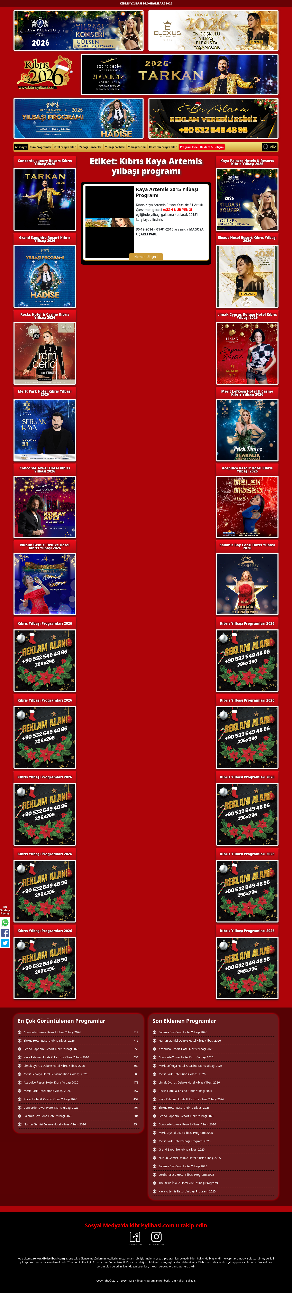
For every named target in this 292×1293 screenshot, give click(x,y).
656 (136, 1049)
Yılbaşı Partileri (115, 147)
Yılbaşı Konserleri (90, 147)
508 (136, 1074)
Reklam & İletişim (212, 147)
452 (136, 1099)
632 (136, 1057)
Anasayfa (21, 147)
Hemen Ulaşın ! (146, 256)
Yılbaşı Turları (137, 147)
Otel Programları (65, 147)
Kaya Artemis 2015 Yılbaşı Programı (167, 192)
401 (136, 1107)
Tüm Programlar (41, 147)
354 (136, 1124)
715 (136, 1040)
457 (136, 1091)
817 (136, 1032)
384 (136, 1116)
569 (136, 1066)
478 (136, 1082)
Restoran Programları (163, 147)
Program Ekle (189, 147)
